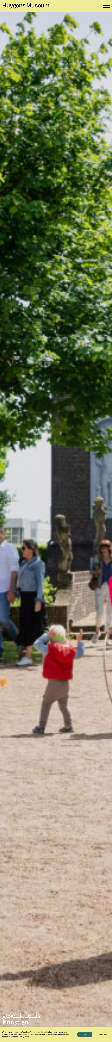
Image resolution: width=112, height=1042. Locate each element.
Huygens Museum (26, 6)
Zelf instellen (103, 1034)
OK (85, 1034)
